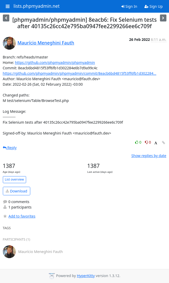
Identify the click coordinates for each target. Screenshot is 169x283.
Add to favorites (19, 216)
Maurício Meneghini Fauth (46, 43)
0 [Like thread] (138, 142)
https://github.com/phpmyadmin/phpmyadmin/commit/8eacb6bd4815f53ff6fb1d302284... (79, 73)
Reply (10, 147)
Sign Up (153, 6)
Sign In (129, 6)
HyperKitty (86, 275)
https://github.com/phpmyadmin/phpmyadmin (55, 62)
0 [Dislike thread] (148, 142)
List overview (14, 179)
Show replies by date (148, 155)
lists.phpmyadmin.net (36, 6)
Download (16, 191)
